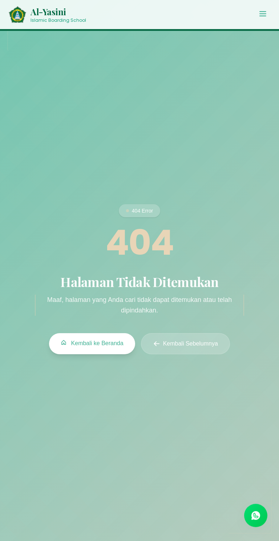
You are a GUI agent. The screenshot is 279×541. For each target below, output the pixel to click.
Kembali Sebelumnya (185, 344)
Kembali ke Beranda (92, 343)
